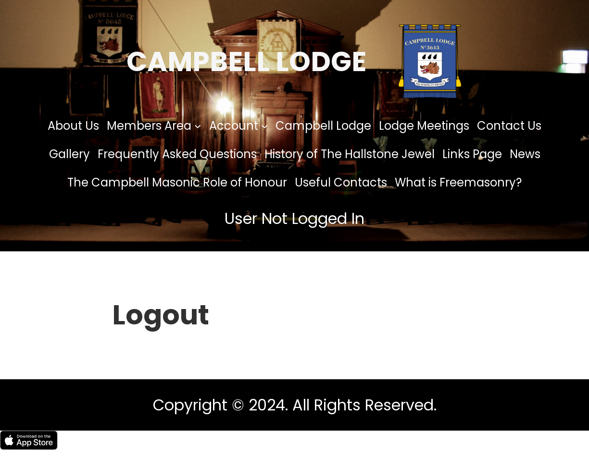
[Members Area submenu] (197, 125)
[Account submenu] (264, 125)
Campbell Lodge (246, 61)
